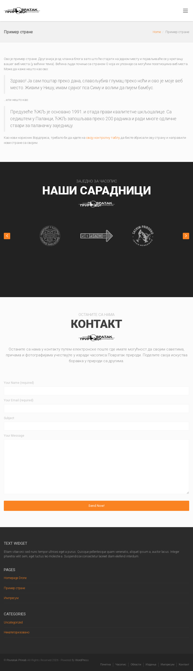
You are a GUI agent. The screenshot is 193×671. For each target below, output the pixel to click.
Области (136, 664)
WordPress (82, 660)
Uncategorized (13, 622)
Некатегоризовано (16, 632)
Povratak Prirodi (17, 660)
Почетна (105, 664)
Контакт (184, 664)
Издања (151, 664)
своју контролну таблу (103, 138)
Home (157, 32)
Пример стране (14, 588)
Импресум (11, 598)
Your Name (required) (19, 383)
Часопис (120, 664)
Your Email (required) (18, 400)
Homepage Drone (15, 578)
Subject (9, 418)
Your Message (14, 435)
